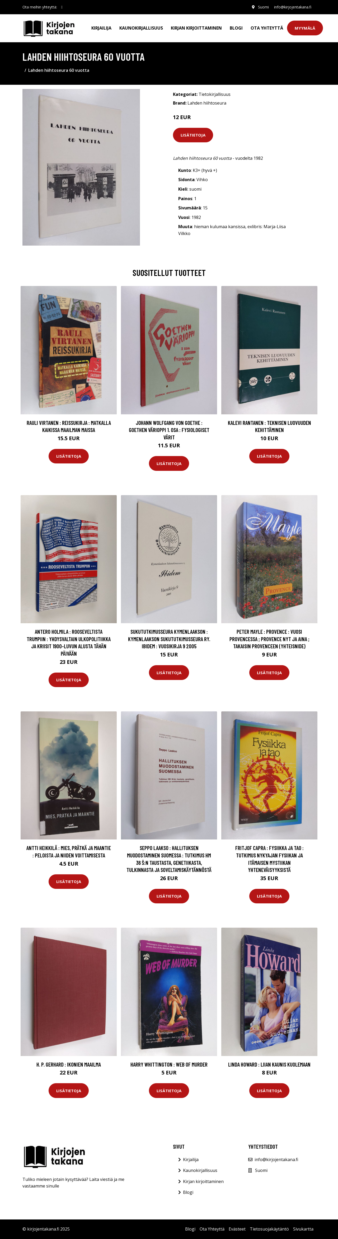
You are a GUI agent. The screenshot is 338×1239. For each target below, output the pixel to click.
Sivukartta (303, 1229)
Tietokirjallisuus (215, 94)
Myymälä (305, 28)
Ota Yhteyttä (267, 28)
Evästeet (237, 1229)
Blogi (236, 28)
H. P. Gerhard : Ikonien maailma (68, 1064)
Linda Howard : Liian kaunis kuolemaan (269, 1064)
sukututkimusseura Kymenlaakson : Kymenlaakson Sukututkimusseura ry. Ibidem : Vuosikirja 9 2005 (169, 638)
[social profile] (62, 7)
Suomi (263, 7)
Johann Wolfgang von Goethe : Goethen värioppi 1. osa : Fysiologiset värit (169, 429)
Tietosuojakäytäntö (269, 1229)
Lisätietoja (193, 135)
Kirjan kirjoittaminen (196, 28)
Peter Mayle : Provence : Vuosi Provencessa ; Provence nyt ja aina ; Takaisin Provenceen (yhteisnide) (269, 638)
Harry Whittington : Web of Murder (169, 1064)
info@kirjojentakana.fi (292, 7)
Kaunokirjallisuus (141, 28)
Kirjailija (101, 28)
